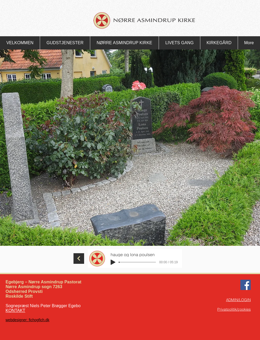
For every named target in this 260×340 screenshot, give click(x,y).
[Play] (113, 262)
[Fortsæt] (78, 258)
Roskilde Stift (19, 296)
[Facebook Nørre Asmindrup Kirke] (245, 285)
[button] (65, 42)
